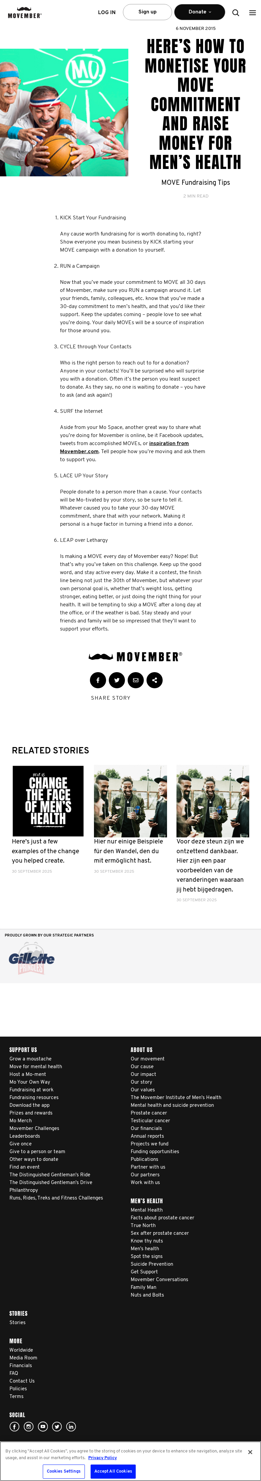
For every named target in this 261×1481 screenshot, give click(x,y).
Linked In (71, 1427)
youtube (43, 1427)
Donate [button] (199, 14)
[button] (252, 12)
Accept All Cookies (113, 1471)
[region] (130, 1461)
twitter (57, 1427)
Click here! (29, 1427)
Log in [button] (107, 12)
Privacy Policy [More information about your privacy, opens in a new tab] (102, 1458)
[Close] (250, 1452)
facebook (14, 1427)
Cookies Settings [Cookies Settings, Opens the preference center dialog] (64, 1471)
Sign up (147, 12)
